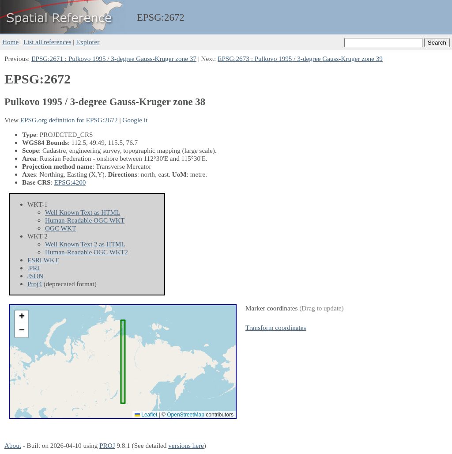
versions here (186, 445)
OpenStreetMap (185, 415)
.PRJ (33, 268)
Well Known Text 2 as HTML (85, 244)
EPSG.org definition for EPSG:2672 (69, 120)
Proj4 (34, 284)
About (12, 445)
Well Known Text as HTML (82, 212)
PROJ (107, 445)
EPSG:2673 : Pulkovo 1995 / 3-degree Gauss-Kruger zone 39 (300, 58)
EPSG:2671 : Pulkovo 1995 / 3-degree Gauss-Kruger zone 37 (113, 58)
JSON (35, 276)
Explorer (87, 41)
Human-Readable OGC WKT (84, 220)
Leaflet (146, 415)
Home (10, 41)
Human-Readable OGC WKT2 (86, 252)
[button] (21, 317)
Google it (134, 120)
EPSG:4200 (70, 182)
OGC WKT (60, 228)
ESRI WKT (43, 260)
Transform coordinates (275, 327)
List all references (47, 41)
